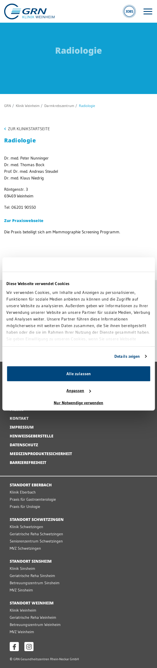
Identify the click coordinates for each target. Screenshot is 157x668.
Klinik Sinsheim (22, 568)
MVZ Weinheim (22, 631)
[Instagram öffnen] (29, 646)
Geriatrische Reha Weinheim (33, 617)
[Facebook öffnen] (14, 646)
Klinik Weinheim (28, 105)
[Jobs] (129, 11)
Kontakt (19, 418)
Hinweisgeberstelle (31, 436)
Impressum (22, 427)
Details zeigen (127, 356)
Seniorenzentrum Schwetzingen (36, 541)
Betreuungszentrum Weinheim (35, 624)
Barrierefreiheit (28, 462)
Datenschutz (24, 444)
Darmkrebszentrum (59, 105)
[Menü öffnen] (148, 11)
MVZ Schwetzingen (25, 548)
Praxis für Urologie (25, 506)
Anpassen (78, 390)
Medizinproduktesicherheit (41, 453)
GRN (7, 105)
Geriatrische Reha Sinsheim (32, 575)
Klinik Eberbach (23, 492)
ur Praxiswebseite (25, 220)
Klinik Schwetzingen (26, 526)
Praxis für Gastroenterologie (33, 499)
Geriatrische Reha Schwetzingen (36, 533)
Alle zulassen (78, 373)
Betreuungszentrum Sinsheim (35, 582)
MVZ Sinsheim (21, 590)
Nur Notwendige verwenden (78, 402)
